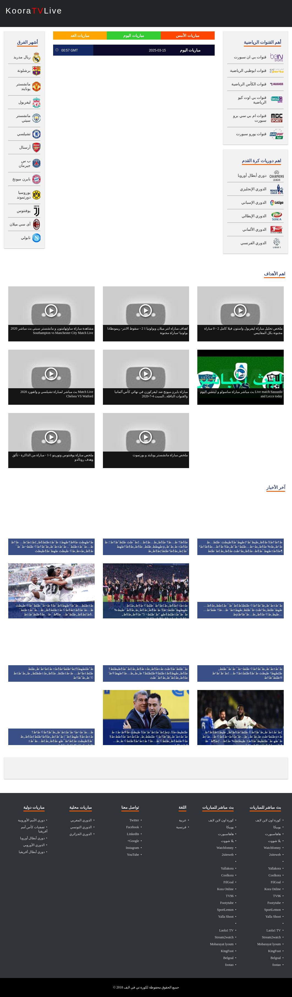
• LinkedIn (134, 834)
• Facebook (134, 827)
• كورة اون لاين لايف (222, 820)
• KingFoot (228, 951)
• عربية (184, 820)
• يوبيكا (231, 827)
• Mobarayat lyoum (223, 944)
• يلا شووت (228, 841)
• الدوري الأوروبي (35, 845)
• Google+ (134, 841)
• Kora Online (226, 889)
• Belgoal (229, 958)
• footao (230, 965)
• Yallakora (228, 868)
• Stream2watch (225, 937)
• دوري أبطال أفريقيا (33, 852)
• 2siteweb (229, 855)
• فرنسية (182, 827)
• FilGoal (229, 882)
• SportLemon (226, 910)
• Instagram (134, 848)
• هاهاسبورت (227, 834)
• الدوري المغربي (82, 820)
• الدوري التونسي (82, 827)
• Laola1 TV (227, 930)
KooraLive (34, 11)
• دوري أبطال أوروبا (33, 838)
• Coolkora (228, 875)
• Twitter (136, 820)
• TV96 (231, 896)
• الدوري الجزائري (81, 834)
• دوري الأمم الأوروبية (32, 820)
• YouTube (134, 855)
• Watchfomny (226, 848)
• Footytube (228, 903)
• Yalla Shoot (227, 917)
